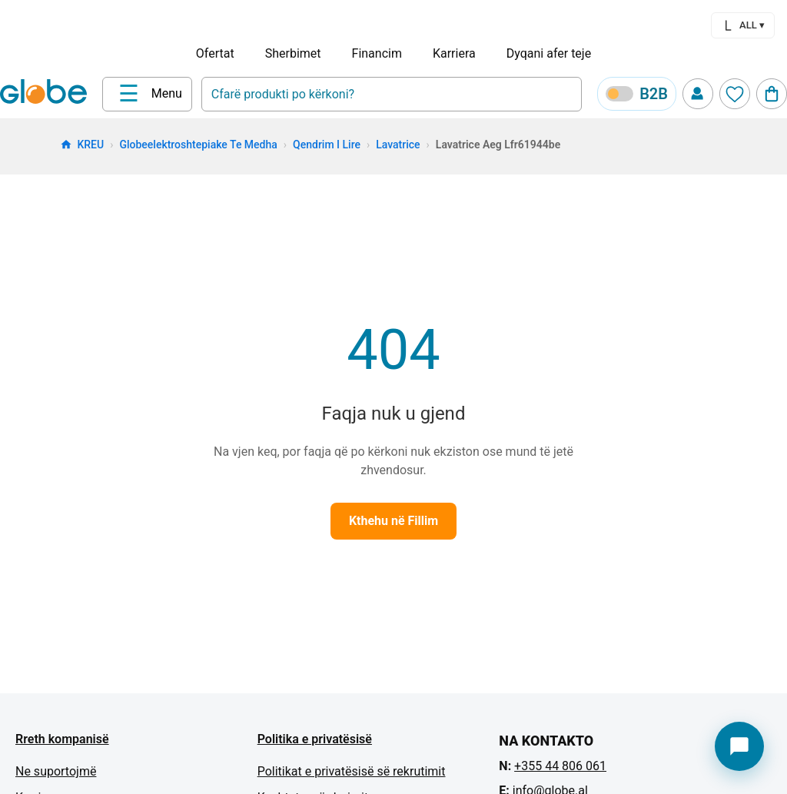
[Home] (46, 93)
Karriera (454, 53)
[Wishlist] (734, 93)
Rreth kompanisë (62, 739)
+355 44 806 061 (560, 766)
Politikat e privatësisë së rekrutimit (351, 771)
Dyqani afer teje (548, 53)
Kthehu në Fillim (393, 520)
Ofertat (215, 53)
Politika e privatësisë (314, 739)
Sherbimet (293, 53)
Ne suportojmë (55, 771)
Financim (377, 53)
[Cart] (771, 93)
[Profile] (697, 93)
